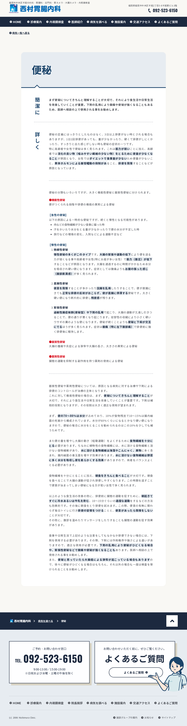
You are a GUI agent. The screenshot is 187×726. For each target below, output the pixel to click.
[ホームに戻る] (35, 8)
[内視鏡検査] (54, 22)
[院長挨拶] (75, 703)
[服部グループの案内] (125, 717)
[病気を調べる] (97, 22)
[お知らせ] (148, 717)
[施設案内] (118, 22)
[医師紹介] (75, 22)
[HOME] (15, 22)
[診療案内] (34, 22)
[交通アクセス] (140, 22)
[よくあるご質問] (166, 22)
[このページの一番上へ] (172, 621)
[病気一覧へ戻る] (20, 33)
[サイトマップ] (167, 717)
